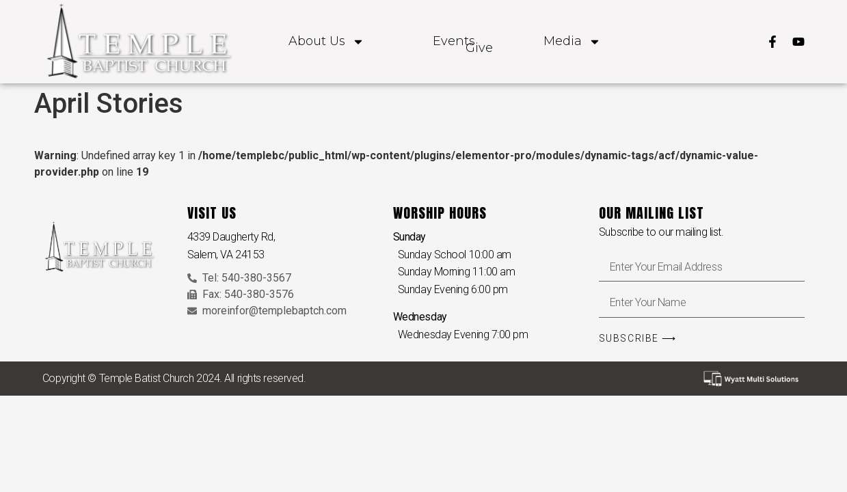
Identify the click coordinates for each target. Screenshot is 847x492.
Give (479, 48)
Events (454, 42)
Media (572, 42)
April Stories (108, 103)
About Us (326, 42)
